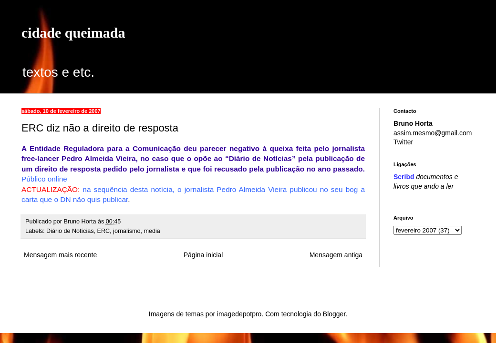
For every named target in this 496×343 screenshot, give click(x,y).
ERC (103, 231)
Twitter (403, 142)
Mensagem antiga (336, 255)
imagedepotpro (239, 314)
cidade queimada (73, 32)
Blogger (334, 314)
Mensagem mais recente (60, 255)
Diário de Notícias (69, 231)
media (152, 231)
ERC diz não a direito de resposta (99, 128)
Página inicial (203, 255)
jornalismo (126, 231)
